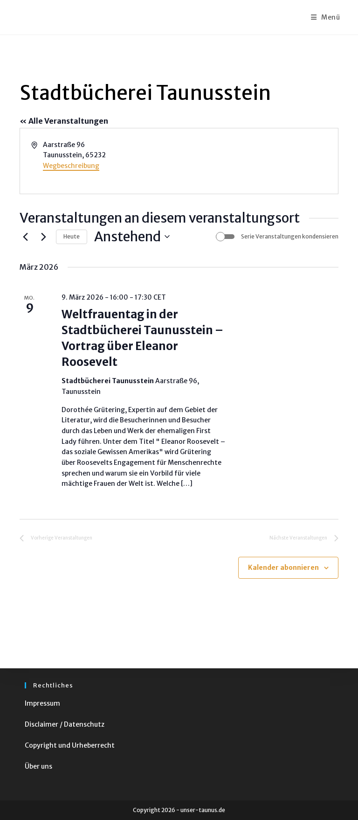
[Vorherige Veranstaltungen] (25, 236)
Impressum (42, 703)
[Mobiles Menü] (325, 17)
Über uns (38, 766)
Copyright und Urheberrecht (70, 745)
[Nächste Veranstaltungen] (43, 236)
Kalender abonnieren (283, 567)
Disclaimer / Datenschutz (64, 724)
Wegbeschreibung (71, 165)
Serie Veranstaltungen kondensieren (289, 236)
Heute (71, 236)
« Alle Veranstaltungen (64, 121)
